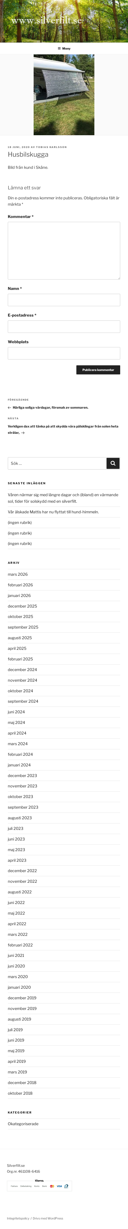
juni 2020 (16, 966)
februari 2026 (20, 585)
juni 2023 (16, 839)
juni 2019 (16, 1040)
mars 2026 (18, 574)
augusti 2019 (19, 1019)
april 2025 (17, 648)
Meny (64, 48)
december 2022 (22, 870)
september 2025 (23, 627)
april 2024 (17, 733)
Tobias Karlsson (51, 147)
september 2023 (23, 807)
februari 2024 (20, 754)
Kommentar (21, 216)
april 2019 (17, 1061)
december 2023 (22, 775)
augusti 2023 (20, 818)
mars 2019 (17, 1072)
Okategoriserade (23, 1124)
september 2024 (23, 701)
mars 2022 (18, 934)
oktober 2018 (20, 1093)
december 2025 (22, 606)
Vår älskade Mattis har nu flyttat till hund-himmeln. (53, 512)
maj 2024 (16, 722)
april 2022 (17, 924)
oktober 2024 (20, 691)
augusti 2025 (20, 638)
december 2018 (22, 1082)
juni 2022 (16, 902)
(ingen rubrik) (20, 522)
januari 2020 (19, 987)
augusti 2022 (20, 892)
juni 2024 (16, 712)
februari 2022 (20, 945)
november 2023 (22, 786)
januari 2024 (19, 765)
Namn (15, 288)
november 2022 (22, 881)
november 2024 (22, 680)
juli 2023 (15, 828)
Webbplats (18, 342)
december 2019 (22, 998)
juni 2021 (16, 955)
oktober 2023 (20, 796)
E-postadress (22, 315)
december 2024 (22, 669)
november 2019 (22, 1008)
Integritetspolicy (18, 1218)
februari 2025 (20, 659)
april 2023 (17, 860)
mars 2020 (18, 976)
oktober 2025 (20, 616)
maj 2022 (16, 913)
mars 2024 (18, 743)
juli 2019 (15, 1029)
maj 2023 (16, 849)
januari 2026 (19, 595)
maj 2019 (16, 1051)
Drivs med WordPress (48, 1218)
